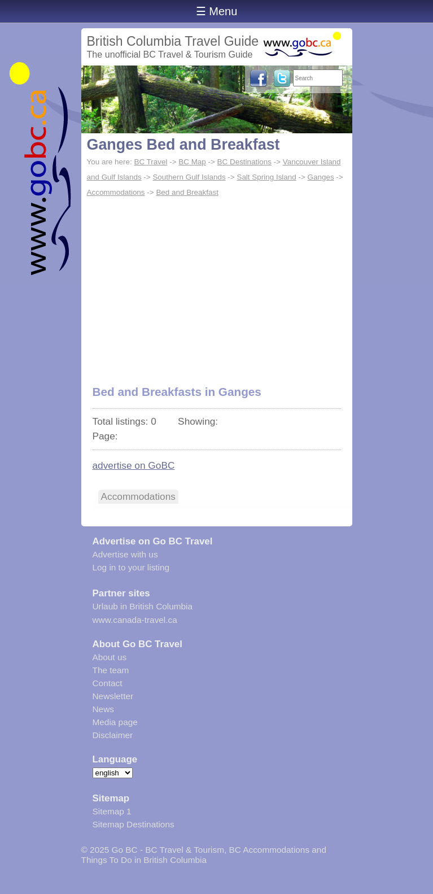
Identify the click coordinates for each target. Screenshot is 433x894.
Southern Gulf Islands (188, 177)
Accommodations (116, 192)
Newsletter (113, 696)
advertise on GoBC (134, 465)
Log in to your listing (131, 567)
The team (111, 670)
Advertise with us (125, 554)
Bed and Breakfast (187, 192)
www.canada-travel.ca (135, 620)
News (103, 709)
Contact (108, 683)
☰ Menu (217, 11)
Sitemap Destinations (133, 824)
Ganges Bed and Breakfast (183, 144)
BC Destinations (244, 162)
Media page (115, 722)
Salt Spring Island (266, 177)
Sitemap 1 (112, 811)
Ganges (321, 177)
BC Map (192, 162)
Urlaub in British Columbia (143, 606)
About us (110, 657)
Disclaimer (113, 735)
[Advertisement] (216, 285)
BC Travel (150, 162)
